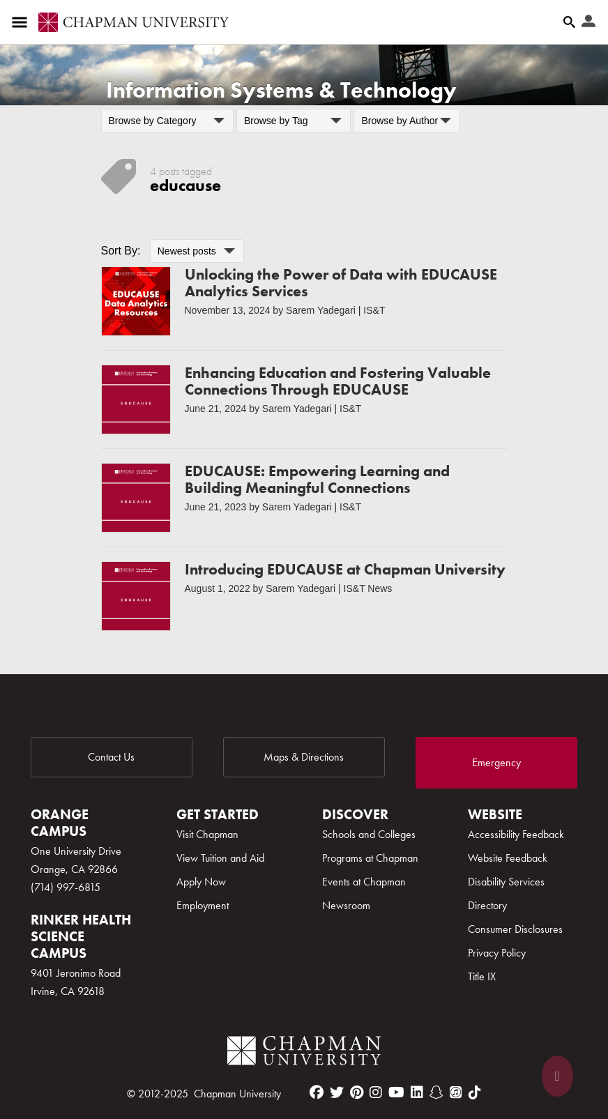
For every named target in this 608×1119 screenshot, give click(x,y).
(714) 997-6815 (65, 887)
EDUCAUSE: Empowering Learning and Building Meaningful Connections (317, 479)
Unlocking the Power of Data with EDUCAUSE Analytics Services (341, 282)
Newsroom (346, 905)
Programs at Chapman (370, 858)
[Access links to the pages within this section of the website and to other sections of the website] (22, 22)
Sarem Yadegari (321, 310)
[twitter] (337, 1092)
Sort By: (121, 251)
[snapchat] (436, 1092)
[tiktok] (475, 1092)
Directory (487, 905)
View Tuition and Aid (220, 858)
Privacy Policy (497, 952)
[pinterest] (356, 1092)
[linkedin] (417, 1092)
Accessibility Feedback (516, 834)
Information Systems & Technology (281, 90)
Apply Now (201, 881)
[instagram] (376, 1092)
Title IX (482, 976)
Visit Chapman (207, 834)
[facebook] (317, 1092)
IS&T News (368, 588)
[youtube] (396, 1092)
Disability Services (506, 881)
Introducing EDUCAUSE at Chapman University (345, 569)
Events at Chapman (364, 881)
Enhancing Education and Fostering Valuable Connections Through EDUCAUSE (338, 381)
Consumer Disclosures (515, 929)
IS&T (374, 310)
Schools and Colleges (369, 834)
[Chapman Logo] (304, 1053)
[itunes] (456, 1092)
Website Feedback (507, 858)
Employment (202, 905)
